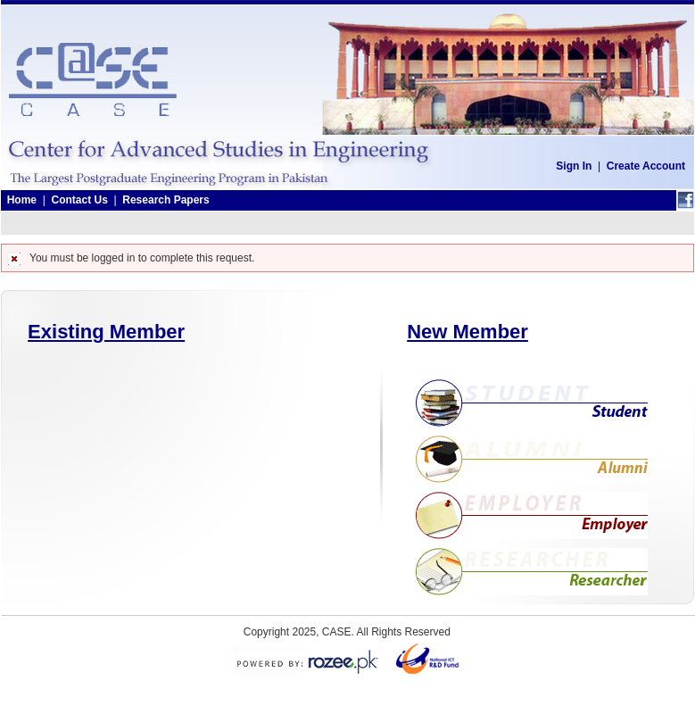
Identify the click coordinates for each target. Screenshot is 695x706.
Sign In (574, 166)
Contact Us (79, 200)
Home (22, 200)
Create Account (646, 166)
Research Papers (165, 200)
